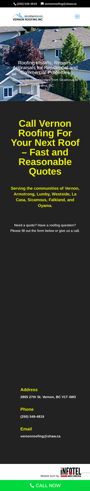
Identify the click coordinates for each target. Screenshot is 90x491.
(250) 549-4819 (32, 416)
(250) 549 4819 (27, 4)
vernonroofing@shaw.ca (40, 436)
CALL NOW (48, 485)
